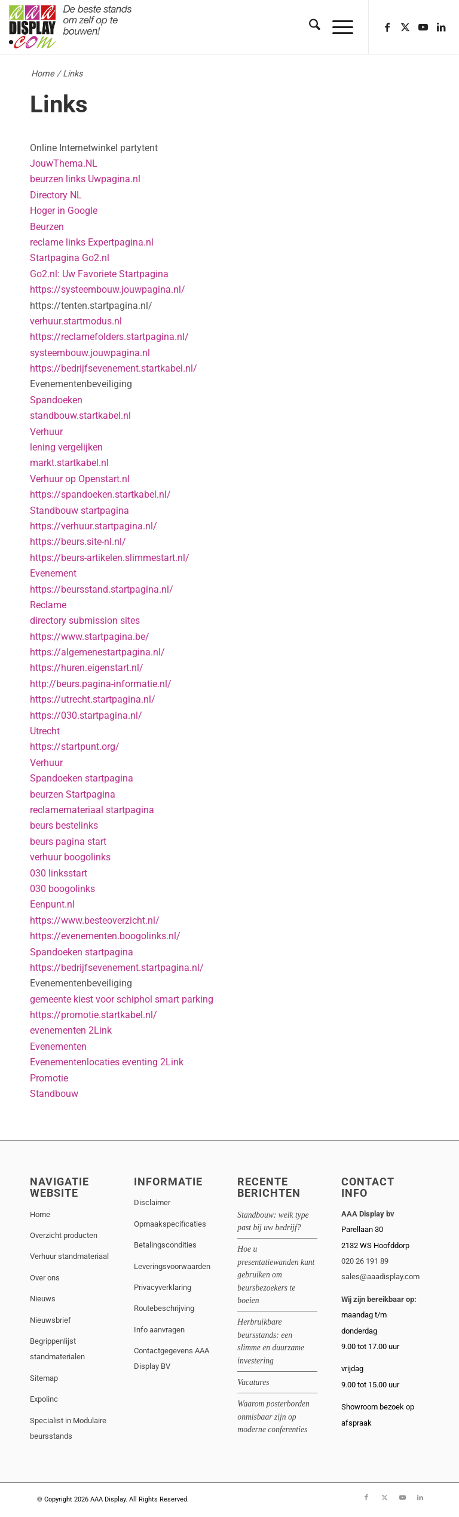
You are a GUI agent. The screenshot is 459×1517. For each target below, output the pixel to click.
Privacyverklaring (162, 1287)
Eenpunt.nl (52, 904)
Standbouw (54, 1093)
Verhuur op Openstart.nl (80, 479)
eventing (140, 1062)
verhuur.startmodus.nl (76, 321)
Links (59, 104)
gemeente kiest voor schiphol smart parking (121, 999)
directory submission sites (85, 620)
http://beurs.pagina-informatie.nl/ (101, 683)
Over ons (45, 1277)
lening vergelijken (66, 447)
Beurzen (47, 226)
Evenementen (58, 1046)
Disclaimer (152, 1202)
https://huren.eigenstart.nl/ (86, 667)
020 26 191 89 (364, 1260)
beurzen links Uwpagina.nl (85, 179)
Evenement (53, 573)
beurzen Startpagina (72, 794)
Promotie (49, 1078)
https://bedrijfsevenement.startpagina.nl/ (117, 967)
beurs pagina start (68, 841)
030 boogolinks (62, 888)
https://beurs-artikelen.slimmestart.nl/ (109, 557)
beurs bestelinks (64, 825)
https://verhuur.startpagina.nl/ (93, 526)
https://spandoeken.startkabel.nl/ (100, 494)
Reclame (48, 605)
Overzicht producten (63, 1235)
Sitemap (44, 1378)
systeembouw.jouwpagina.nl (90, 352)
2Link (100, 1030)
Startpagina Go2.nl (69, 257)
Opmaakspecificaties (170, 1223)
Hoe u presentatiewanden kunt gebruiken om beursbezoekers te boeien (275, 1275)
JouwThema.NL (63, 163)
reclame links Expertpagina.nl (92, 242)
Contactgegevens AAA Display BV (171, 1358)
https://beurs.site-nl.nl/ (78, 541)
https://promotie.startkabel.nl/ (93, 1014)
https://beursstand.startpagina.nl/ (101, 589)
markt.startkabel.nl (69, 462)
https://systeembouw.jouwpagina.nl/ (107, 289)
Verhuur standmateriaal (69, 1256)
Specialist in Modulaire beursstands (68, 1428)
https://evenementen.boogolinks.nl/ (105, 936)
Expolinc (44, 1399)
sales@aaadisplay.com (380, 1276)
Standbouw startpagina (79, 510)
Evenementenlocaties (75, 1062)
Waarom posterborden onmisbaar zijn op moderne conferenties (273, 1416)
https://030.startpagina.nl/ (86, 715)
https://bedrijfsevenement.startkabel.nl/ (113, 368)
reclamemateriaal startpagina (92, 810)
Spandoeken (56, 400)
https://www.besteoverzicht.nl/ (95, 920)
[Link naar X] (405, 27)
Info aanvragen (159, 1329)
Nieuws (43, 1298)
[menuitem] (308, 27)
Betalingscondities (165, 1244)
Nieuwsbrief (50, 1320)
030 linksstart (58, 873)
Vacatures (253, 1382)
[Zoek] (308, 27)
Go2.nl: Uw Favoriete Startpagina (99, 274)
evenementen (58, 1030)
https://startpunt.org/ (75, 746)
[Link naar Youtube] (423, 27)
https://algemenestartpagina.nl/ (97, 652)
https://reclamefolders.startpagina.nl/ (109, 336)
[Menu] (336, 27)
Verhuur (46, 431)
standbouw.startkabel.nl (80, 415)
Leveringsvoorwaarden (172, 1266)
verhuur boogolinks (70, 857)
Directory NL (56, 195)
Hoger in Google (63, 210)
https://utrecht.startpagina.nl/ (92, 699)
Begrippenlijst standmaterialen (57, 1349)
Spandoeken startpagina (81, 778)
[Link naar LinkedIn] (441, 27)
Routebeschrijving (164, 1308)
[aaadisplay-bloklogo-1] (71, 27)
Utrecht (45, 731)
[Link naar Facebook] (387, 27)
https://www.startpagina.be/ (89, 636)
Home (42, 74)
